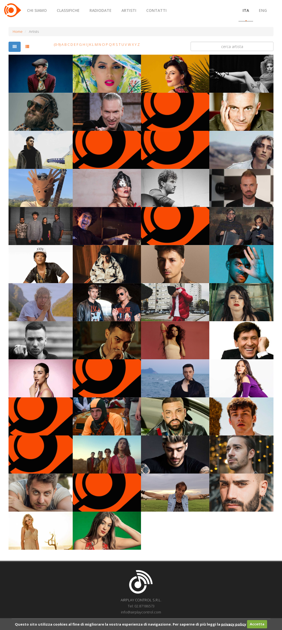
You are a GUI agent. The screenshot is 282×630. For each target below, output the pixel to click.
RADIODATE (101, 10)
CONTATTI (156, 10)
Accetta (257, 623)
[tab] (15, 47)
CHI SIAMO (37, 10)
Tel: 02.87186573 (141, 606)
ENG (263, 10)
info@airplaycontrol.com (141, 612)
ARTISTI (128, 10)
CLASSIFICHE (68, 10)
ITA (246, 10)
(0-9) (57, 44)
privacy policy (233, 623)
